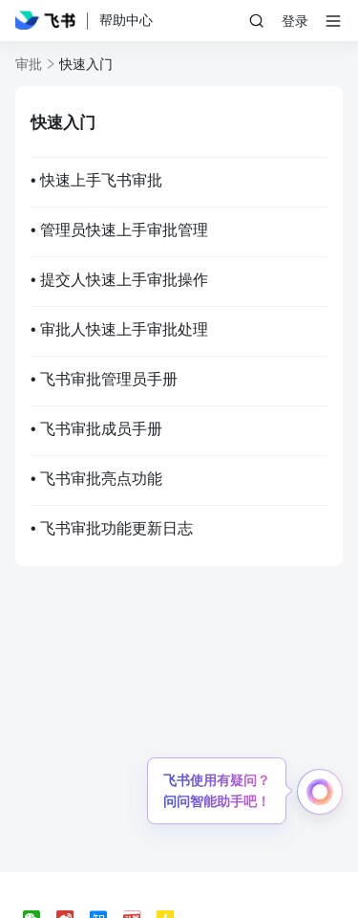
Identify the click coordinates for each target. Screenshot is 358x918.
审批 (28, 64)
